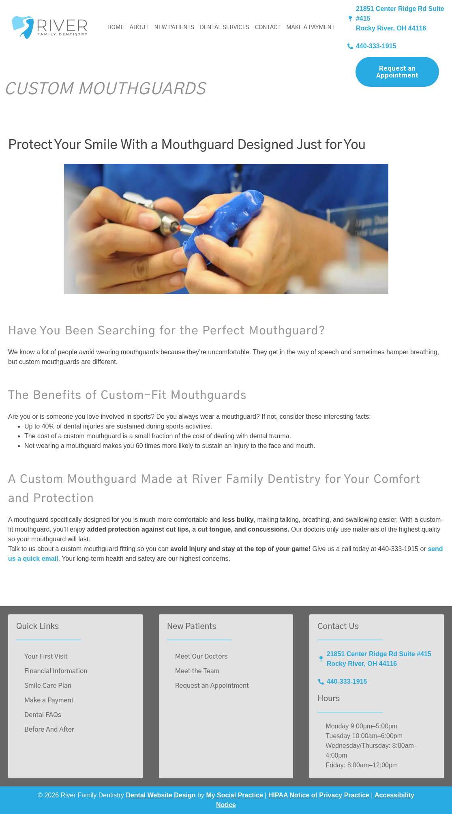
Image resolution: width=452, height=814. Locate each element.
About (139, 27)
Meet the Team (197, 671)
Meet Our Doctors (201, 656)
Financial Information (55, 671)
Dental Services (224, 27)
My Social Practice (234, 795)
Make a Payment (310, 27)
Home (115, 27)
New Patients (174, 27)
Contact (268, 27)
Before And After (49, 729)
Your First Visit (46, 656)
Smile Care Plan (47, 686)
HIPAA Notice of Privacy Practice (318, 795)
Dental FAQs (42, 715)
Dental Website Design (160, 795)
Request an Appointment (397, 71)
